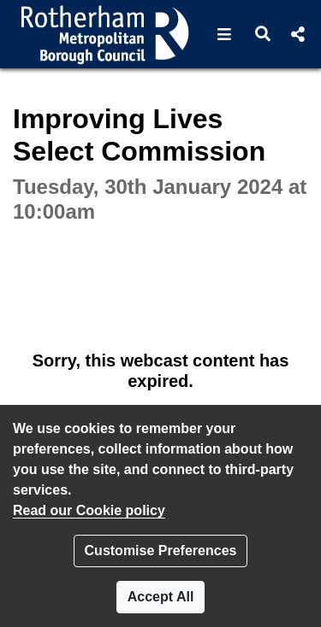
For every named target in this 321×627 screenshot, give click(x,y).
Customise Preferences (161, 550)
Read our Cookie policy (89, 510)
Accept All (161, 596)
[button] (224, 34)
